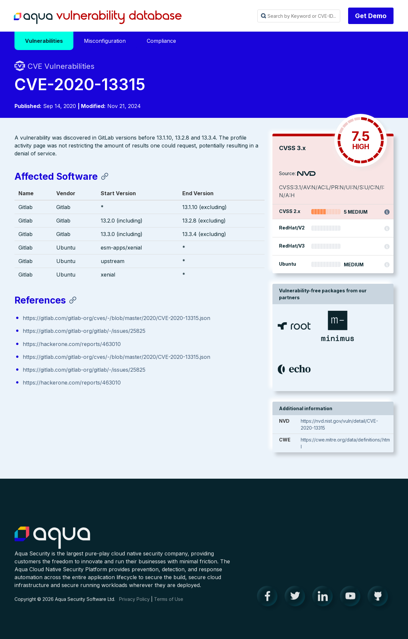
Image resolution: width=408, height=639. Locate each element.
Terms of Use (168, 604)
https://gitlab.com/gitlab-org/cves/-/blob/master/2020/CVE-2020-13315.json (116, 318)
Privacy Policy (134, 604)
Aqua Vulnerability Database (98, 17)
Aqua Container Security (52, 543)
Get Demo (371, 16)
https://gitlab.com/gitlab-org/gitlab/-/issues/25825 (84, 331)
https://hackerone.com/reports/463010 (72, 344)
